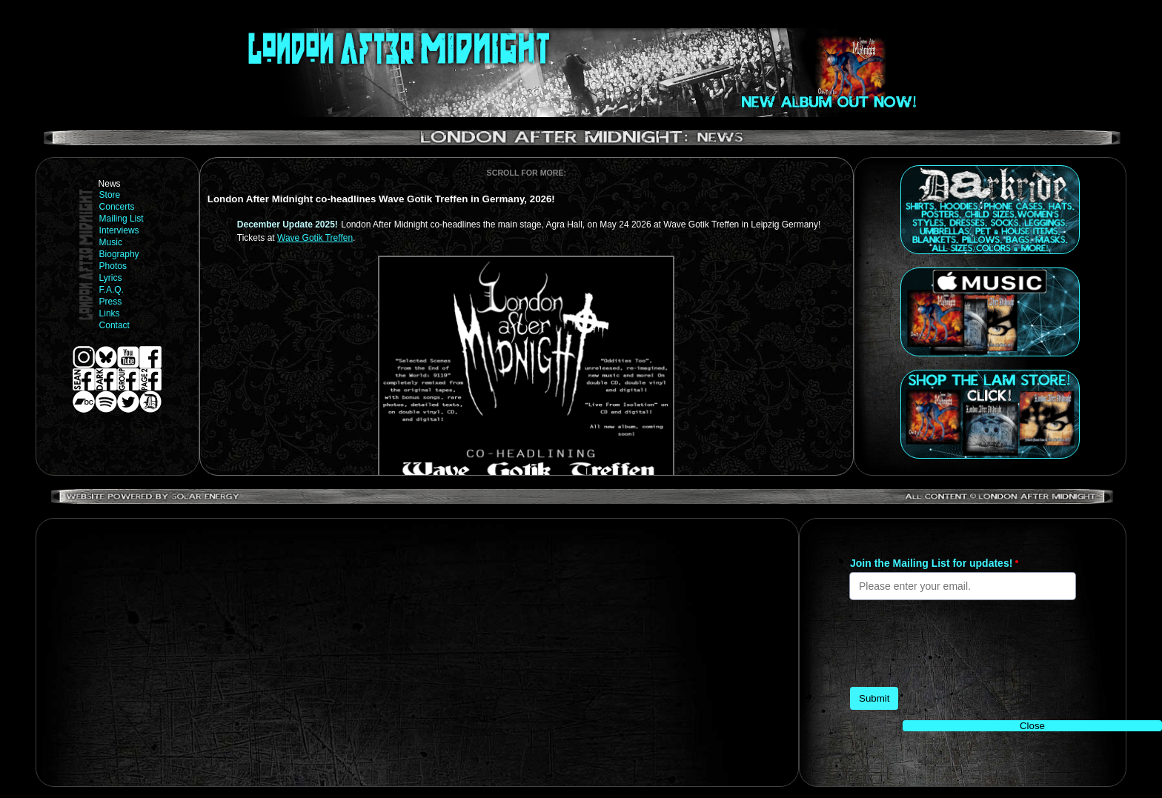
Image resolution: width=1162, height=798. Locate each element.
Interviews (119, 230)
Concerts (117, 207)
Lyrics (110, 278)
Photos (113, 266)
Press (110, 301)
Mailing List (121, 218)
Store (110, 195)
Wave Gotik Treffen (315, 238)
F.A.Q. (111, 290)
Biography (119, 254)
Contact (114, 325)
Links (109, 313)
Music (110, 242)
